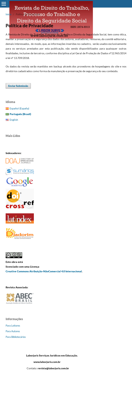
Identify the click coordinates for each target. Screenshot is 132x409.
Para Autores (13, 331)
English (14, 119)
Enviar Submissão (18, 85)
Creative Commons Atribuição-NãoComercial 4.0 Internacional (44, 271)
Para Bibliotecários (16, 336)
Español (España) (19, 108)
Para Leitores (13, 325)
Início (8, 14)
